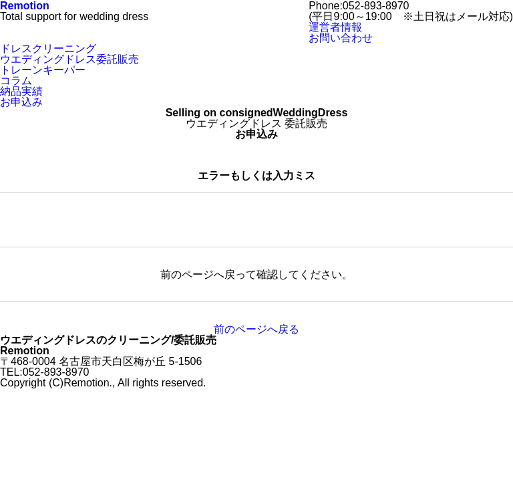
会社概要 (21, 69)
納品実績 (21, 47)
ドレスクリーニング (48, 144)
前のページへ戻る (256, 425)
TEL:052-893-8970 (44, 90)
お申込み (21, 58)
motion (24, 101)
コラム (16, 37)
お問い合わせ (32, 80)
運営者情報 (335, 122)
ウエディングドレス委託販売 (69, 15)
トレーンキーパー (43, 26)
